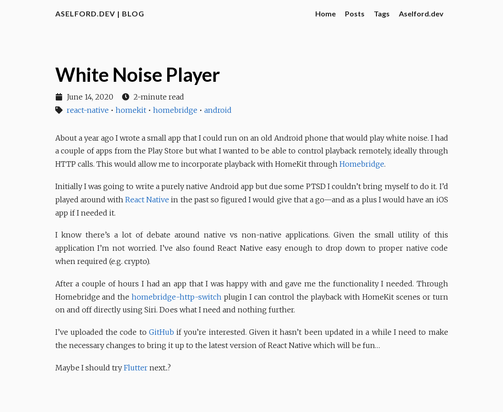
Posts (355, 13)
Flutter (136, 367)
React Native (147, 199)
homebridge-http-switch (177, 296)
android (218, 110)
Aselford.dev (421, 13)
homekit (131, 110)
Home (325, 13)
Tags (382, 13)
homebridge (175, 110)
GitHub (161, 332)
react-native (88, 110)
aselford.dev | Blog (99, 13)
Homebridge (361, 164)
